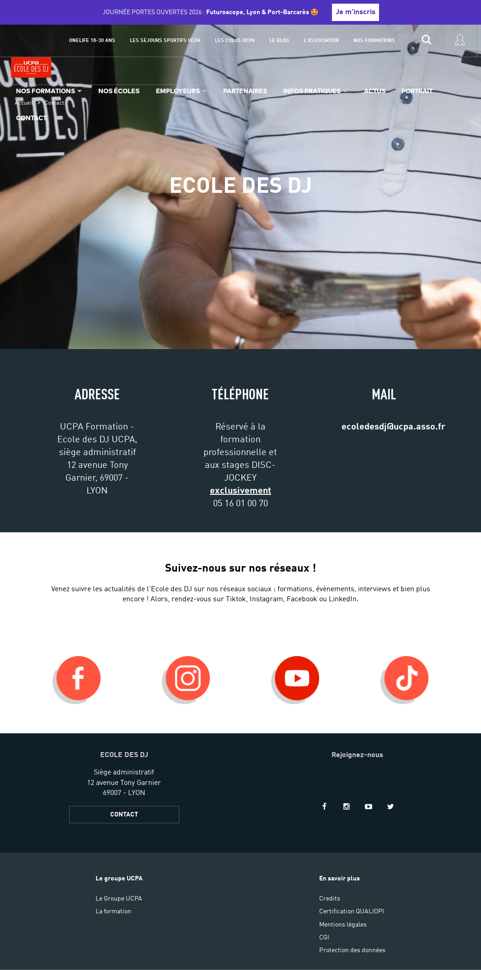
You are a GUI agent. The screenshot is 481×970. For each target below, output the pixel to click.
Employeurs (178, 91)
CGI (324, 937)
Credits (329, 899)
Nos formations (45, 91)
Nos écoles (118, 91)
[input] (426, 41)
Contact (31, 118)
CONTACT (124, 814)
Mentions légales (343, 925)
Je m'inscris (355, 12)
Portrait (417, 91)
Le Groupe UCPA (119, 899)
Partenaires (245, 91)
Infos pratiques (312, 91)
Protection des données (352, 950)
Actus (374, 91)
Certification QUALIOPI (351, 911)
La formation (113, 911)
